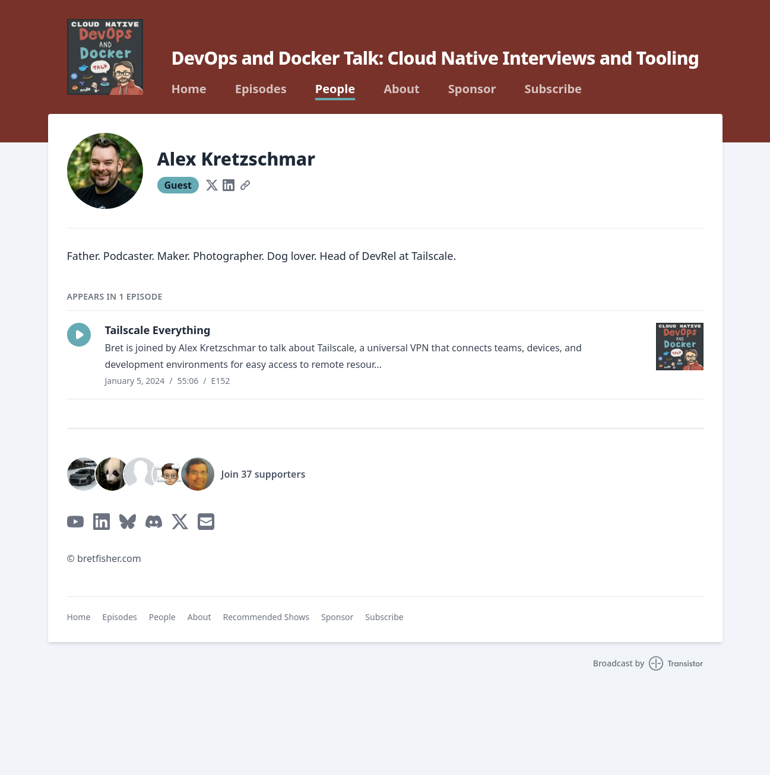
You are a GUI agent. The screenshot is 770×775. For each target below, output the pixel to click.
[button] (79, 335)
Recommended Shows (266, 616)
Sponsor (472, 89)
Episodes (261, 89)
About (402, 89)
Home (189, 89)
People (335, 89)
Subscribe (553, 89)
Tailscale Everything (158, 330)
